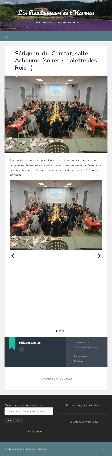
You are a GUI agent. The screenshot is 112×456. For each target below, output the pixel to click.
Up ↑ (105, 449)
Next (98, 256)
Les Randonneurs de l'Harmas (56, 12)
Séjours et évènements (86, 347)
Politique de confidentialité (83, 421)
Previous (14, 256)
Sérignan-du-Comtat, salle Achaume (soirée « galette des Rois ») (56, 60)
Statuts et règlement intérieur (83, 405)
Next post (79, 361)
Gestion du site (34, 431)
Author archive (21, 349)
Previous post (81, 356)
